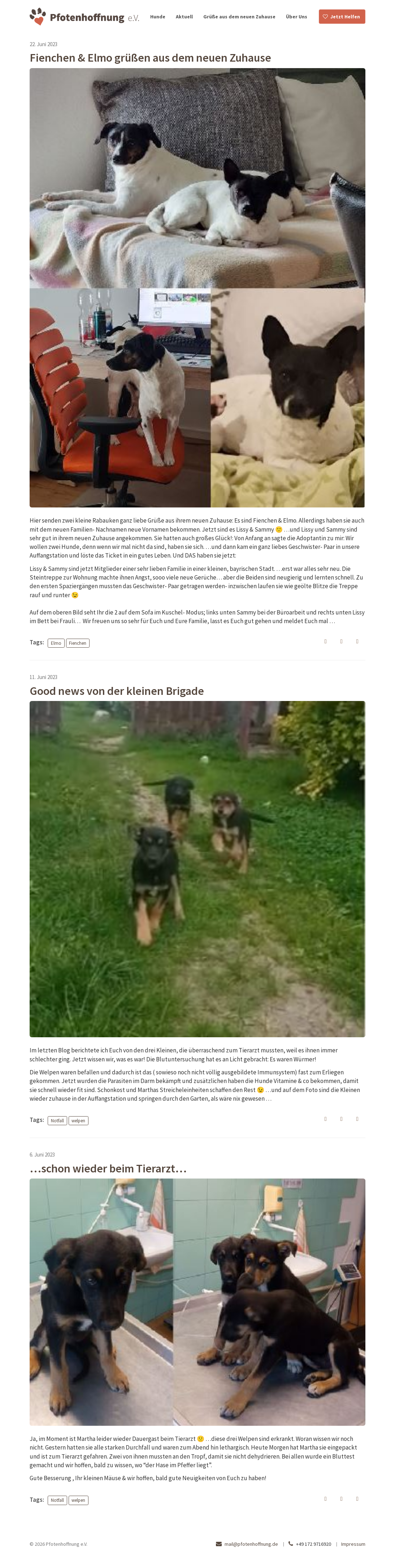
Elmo (56, 643)
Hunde (157, 16)
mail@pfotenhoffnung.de (251, 1544)
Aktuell (184, 16)
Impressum (353, 1544)
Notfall (57, 1120)
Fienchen (77, 643)
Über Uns (296, 16)
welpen (78, 1120)
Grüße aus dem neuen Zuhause (239, 16)
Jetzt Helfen (345, 16)
